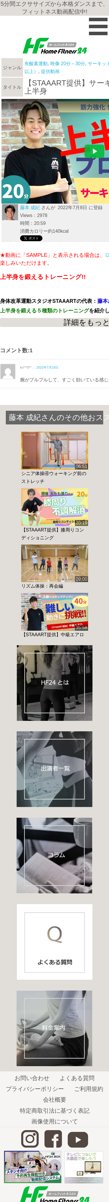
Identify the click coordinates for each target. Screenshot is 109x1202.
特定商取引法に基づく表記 (55, 1110)
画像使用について (54, 1121)
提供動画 (50, 71)
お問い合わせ (32, 1078)
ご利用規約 (88, 1089)
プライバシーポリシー (35, 1089)
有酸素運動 (36, 63)
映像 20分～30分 (67, 63)
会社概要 (54, 1099)
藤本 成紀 (30, 207)
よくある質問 (77, 1078)
